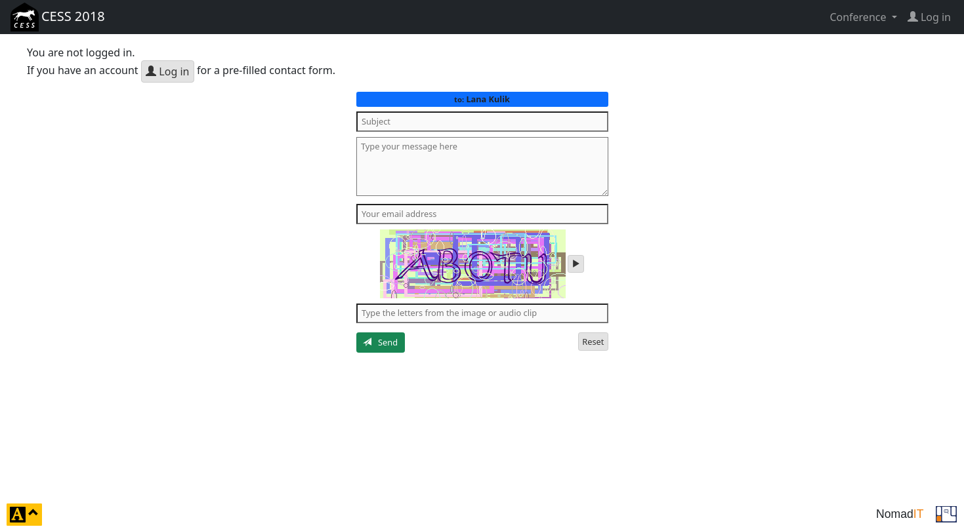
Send (380, 342)
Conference (859, 17)
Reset (593, 341)
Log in (167, 71)
